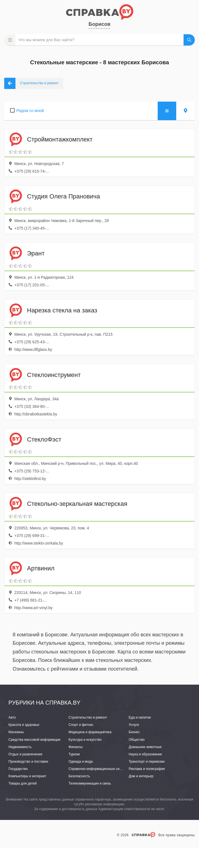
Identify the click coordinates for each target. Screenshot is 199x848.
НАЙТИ (189, 40)
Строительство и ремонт (88, 717)
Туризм (74, 754)
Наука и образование (145, 754)
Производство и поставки (28, 762)
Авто (12, 717)
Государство (18, 769)
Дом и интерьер (141, 776)
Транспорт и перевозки (147, 762)
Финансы (76, 747)
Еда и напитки (140, 717)
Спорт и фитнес (81, 725)
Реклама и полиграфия (147, 769)
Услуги (134, 725)
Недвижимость (20, 747)
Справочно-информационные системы (99, 769)
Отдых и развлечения (25, 754)
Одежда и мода (81, 762)
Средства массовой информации (34, 740)
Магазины (16, 732)
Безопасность (79, 776)
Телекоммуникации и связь (90, 783)
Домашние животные (145, 747)
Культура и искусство (85, 740)
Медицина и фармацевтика (90, 732)
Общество (137, 740)
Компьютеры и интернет (27, 776)
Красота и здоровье (23, 725)
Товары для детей (22, 783)
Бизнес (134, 732)
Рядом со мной (30, 110)
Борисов (99, 24)
